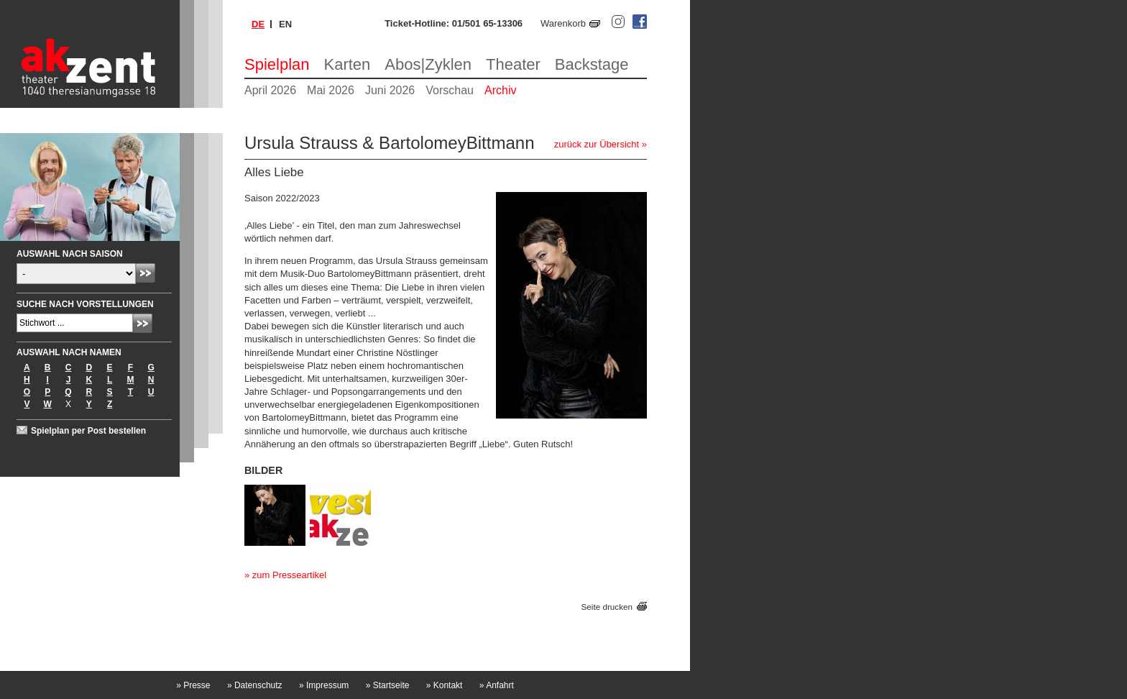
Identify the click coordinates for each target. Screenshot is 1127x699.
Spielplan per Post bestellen (88, 431)
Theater (513, 64)
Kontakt (444, 685)
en (285, 24)
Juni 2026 (390, 90)
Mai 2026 (330, 90)
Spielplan (277, 64)
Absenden (145, 273)
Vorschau (450, 90)
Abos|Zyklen (428, 64)
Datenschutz (254, 685)
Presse (193, 685)
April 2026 (270, 90)
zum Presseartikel (289, 575)
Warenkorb (563, 23)
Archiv (500, 90)
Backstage (592, 64)
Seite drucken (606, 606)
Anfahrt (496, 685)
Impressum (324, 685)
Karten (347, 64)
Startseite (388, 685)
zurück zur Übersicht (596, 144)
